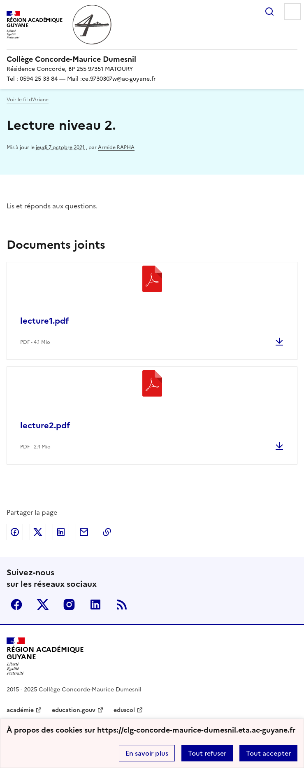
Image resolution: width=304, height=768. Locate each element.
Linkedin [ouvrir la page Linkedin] (95, 604)
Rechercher (269, 11)
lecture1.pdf (44, 321)
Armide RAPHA (116, 147)
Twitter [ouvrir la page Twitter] (43, 604)
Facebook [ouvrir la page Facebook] (16, 604)
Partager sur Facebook (15, 532)
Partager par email (84, 532)
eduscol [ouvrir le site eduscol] (124, 710)
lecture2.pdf (45, 425)
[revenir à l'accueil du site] (152, 59)
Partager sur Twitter (38, 532)
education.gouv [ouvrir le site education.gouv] (73, 710)
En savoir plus (146, 753)
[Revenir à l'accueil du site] (45, 656)
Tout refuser (207, 753)
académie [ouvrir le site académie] (20, 710)
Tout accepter (268, 753)
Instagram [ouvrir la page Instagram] (69, 604)
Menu (292, 11)
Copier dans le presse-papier (107, 532)
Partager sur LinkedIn (61, 532)
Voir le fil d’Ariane (28, 99)
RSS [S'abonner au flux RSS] (122, 604)
